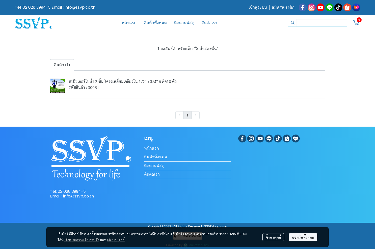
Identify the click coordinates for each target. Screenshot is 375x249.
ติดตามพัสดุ (154, 165)
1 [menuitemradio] (187, 115)
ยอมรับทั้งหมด (303, 237)
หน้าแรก (151, 148)
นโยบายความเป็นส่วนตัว (81, 240)
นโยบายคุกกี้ (116, 240)
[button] (317, 23)
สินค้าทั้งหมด (155, 157)
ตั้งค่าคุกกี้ (273, 237)
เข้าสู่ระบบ (258, 7)
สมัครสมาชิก (283, 7)
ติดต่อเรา (152, 174)
